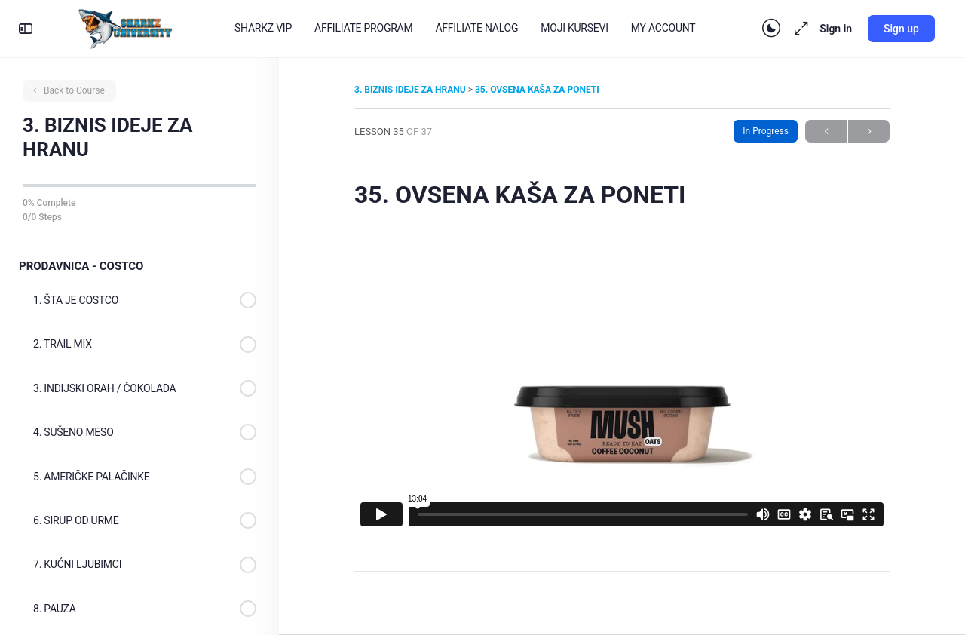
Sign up (901, 29)
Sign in (835, 29)
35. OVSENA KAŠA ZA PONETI (537, 89)
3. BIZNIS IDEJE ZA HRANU (411, 89)
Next (869, 131)
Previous (826, 131)
